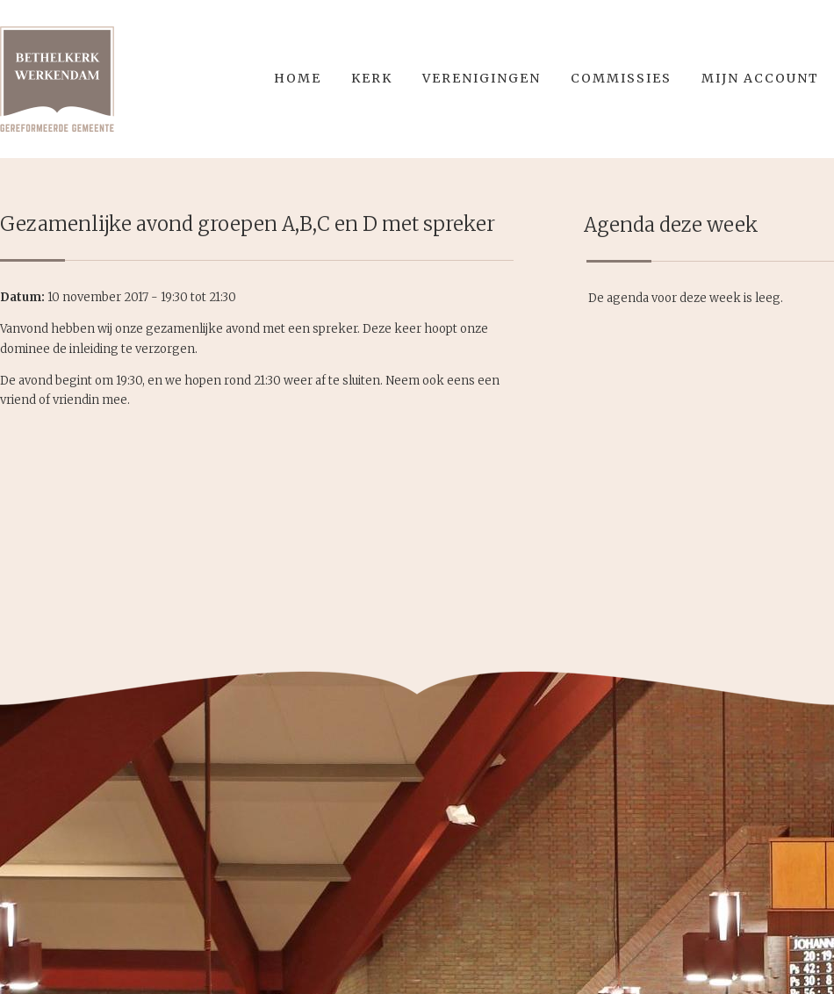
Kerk (371, 78)
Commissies (621, 78)
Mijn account (760, 78)
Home (297, 78)
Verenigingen (481, 78)
